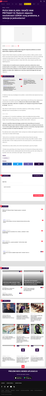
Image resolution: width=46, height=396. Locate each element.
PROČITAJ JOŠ (7, 300)
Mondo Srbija (10, 383)
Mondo (3, 383)
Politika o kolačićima (25, 390)
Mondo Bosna (18, 383)
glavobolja (5, 158)
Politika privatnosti (38, 390)
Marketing (7, 390)
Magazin (3, 7)
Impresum (12, 390)
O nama (2, 390)
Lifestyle (7, 7)
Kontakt (17, 390)
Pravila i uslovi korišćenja (6, 391)
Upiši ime (4, 181)
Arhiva (32, 390)
